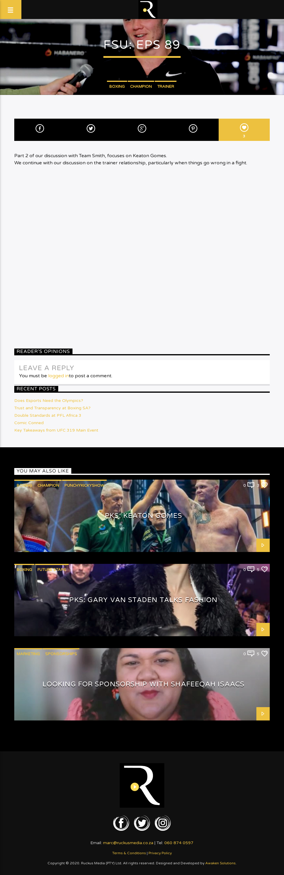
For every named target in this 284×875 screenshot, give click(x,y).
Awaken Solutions (220, 863)
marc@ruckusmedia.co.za (128, 842)
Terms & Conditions (129, 853)
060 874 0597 (178, 842)
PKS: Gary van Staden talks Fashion (143, 600)
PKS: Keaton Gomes (143, 516)
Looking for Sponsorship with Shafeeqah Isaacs (143, 684)
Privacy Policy (160, 853)
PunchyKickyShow (84, 485)
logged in (58, 376)
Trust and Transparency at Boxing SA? (52, 408)
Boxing (117, 86)
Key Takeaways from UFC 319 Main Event (56, 430)
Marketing (28, 654)
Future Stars (51, 569)
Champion (141, 86)
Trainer (165, 86)
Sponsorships (61, 654)
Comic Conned (29, 422)
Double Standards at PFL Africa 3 (47, 415)
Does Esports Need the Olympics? (48, 400)
